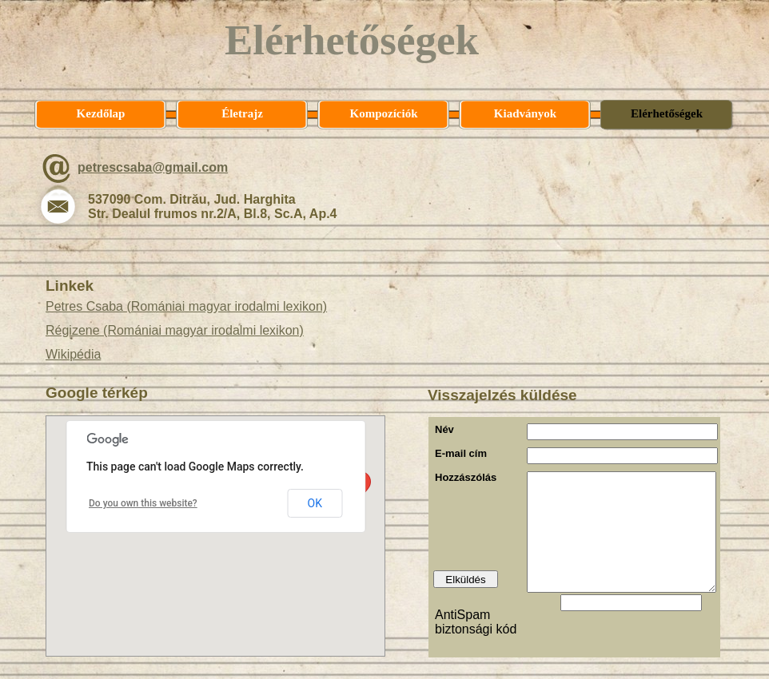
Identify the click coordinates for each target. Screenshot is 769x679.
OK (315, 503)
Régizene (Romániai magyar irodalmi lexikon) (175, 330)
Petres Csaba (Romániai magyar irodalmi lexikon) (186, 306)
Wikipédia (73, 354)
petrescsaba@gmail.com (153, 167)
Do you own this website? (143, 503)
